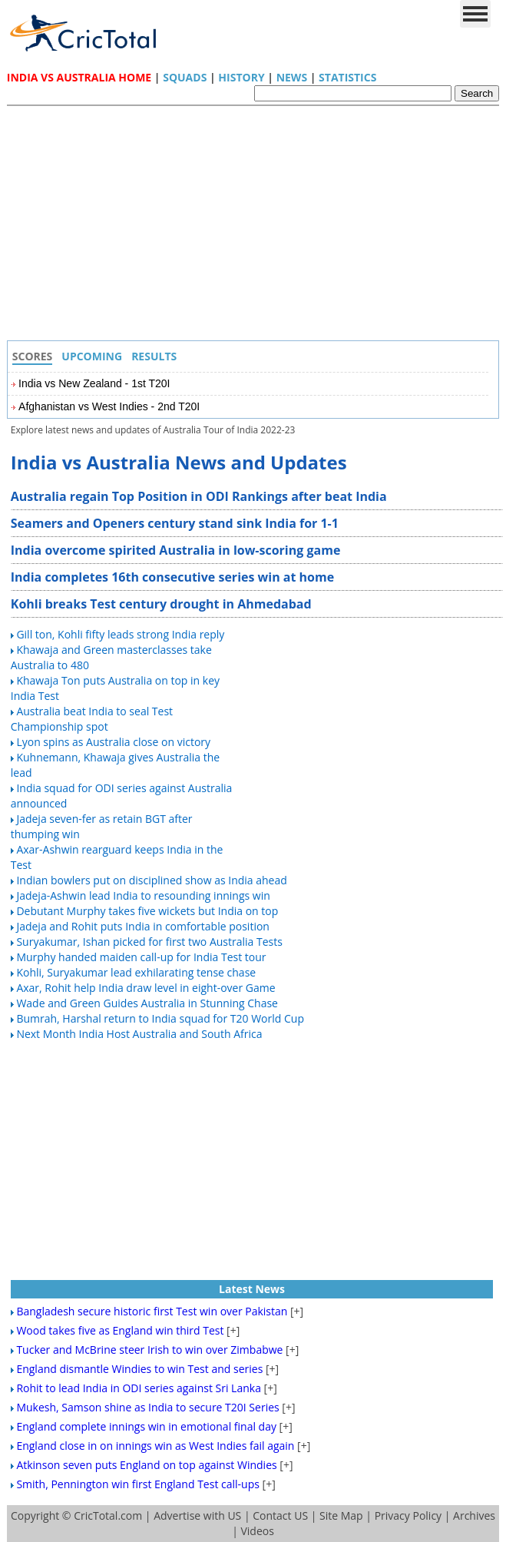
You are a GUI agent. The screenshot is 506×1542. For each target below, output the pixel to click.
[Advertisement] (257, 225)
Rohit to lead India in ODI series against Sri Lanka (138, 1388)
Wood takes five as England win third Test (119, 1330)
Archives (474, 1515)
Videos (256, 1531)
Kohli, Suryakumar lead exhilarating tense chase (136, 972)
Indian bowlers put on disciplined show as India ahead (151, 880)
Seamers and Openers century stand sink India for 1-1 (175, 523)
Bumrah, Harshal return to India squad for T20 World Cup (160, 1018)
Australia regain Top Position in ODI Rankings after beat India (199, 496)
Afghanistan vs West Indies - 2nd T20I (109, 406)
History (241, 77)
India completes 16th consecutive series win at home (172, 577)
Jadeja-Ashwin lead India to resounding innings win (143, 895)
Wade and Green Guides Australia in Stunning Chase (147, 1003)
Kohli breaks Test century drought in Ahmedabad (161, 603)
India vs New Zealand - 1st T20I (94, 383)
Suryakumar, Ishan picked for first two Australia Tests (149, 941)
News (291, 77)
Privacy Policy (408, 1515)
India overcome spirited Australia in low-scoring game (176, 550)
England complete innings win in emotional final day (146, 1426)
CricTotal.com (108, 1515)
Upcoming (91, 356)
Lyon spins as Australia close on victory (113, 742)
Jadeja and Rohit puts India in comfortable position (143, 926)
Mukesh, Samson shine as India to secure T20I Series (147, 1407)
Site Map (341, 1515)
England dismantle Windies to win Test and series (139, 1368)
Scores (32, 356)
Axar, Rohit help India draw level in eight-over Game (145, 987)
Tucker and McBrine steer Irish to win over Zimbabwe (149, 1349)
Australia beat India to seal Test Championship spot (92, 719)
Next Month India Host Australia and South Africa (139, 1033)
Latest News (252, 1289)
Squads (185, 77)
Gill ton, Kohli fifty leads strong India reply (120, 634)
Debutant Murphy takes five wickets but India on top (147, 911)
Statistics (347, 77)
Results (154, 356)
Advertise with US (197, 1515)
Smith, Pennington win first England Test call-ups (138, 1484)
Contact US (280, 1515)
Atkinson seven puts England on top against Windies (146, 1464)
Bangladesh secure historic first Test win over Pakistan (151, 1311)
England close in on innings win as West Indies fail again (155, 1445)
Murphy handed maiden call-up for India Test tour (141, 957)
